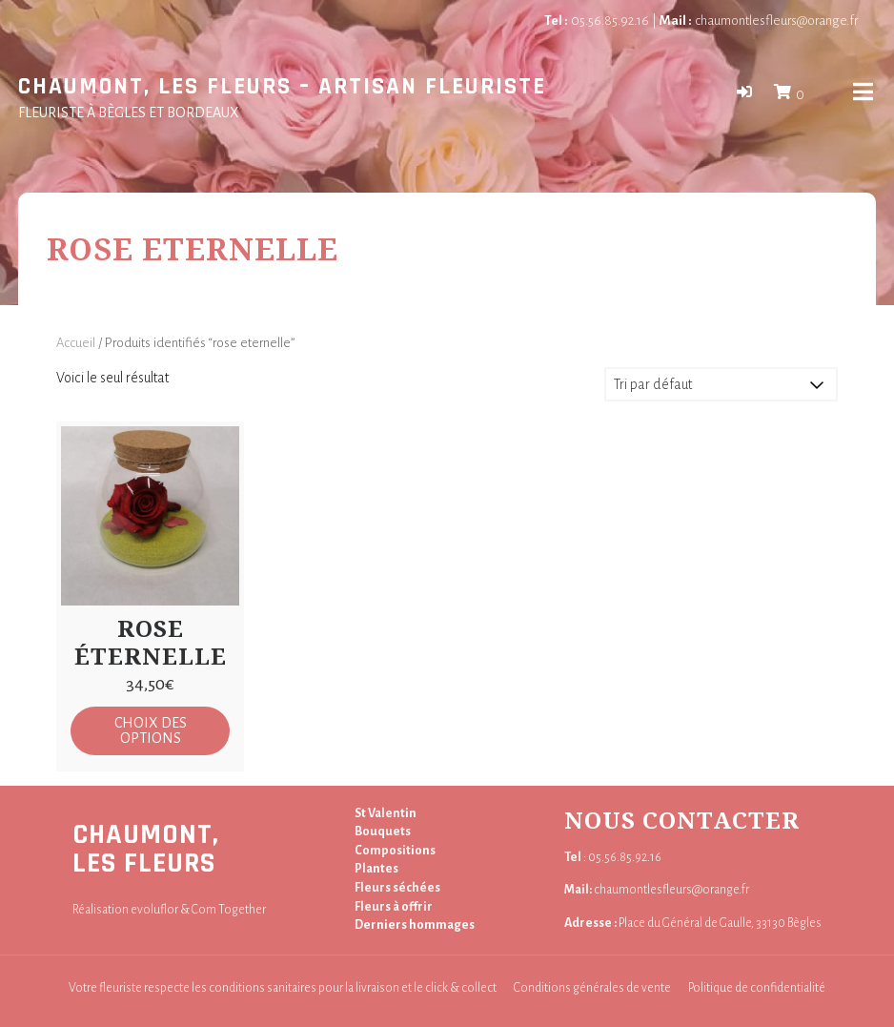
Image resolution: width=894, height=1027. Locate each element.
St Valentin (386, 813)
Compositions (395, 850)
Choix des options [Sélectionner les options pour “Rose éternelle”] (150, 730)
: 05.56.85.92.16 (612, 857)
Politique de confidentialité (756, 988)
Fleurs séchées (397, 887)
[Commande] (721, 384)
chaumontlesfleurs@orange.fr (759, 20)
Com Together (229, 909)
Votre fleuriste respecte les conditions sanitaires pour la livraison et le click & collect (283, 988)
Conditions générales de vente (592, 988)
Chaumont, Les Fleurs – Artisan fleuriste (282, 87)
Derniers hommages (415, 925)
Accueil (75, 343)
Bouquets (383, 831)
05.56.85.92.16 (596, 20)
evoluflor (154, 909)
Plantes (376, 868)
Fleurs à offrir (394, 907)
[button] (744, 92)
